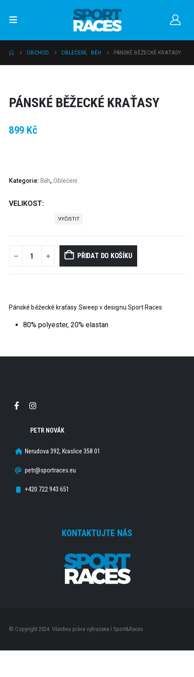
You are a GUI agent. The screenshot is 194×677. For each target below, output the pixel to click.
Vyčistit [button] (68, 219)
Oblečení (65, 180)
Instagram (33, 405)
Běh (45, 180)
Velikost (25, 203)
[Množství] (32, 256)
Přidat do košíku (104, 255)
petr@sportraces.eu (50, 470)
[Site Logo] (97, 20)
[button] (16, 19)
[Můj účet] (175, 20)
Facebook (16, 405)
